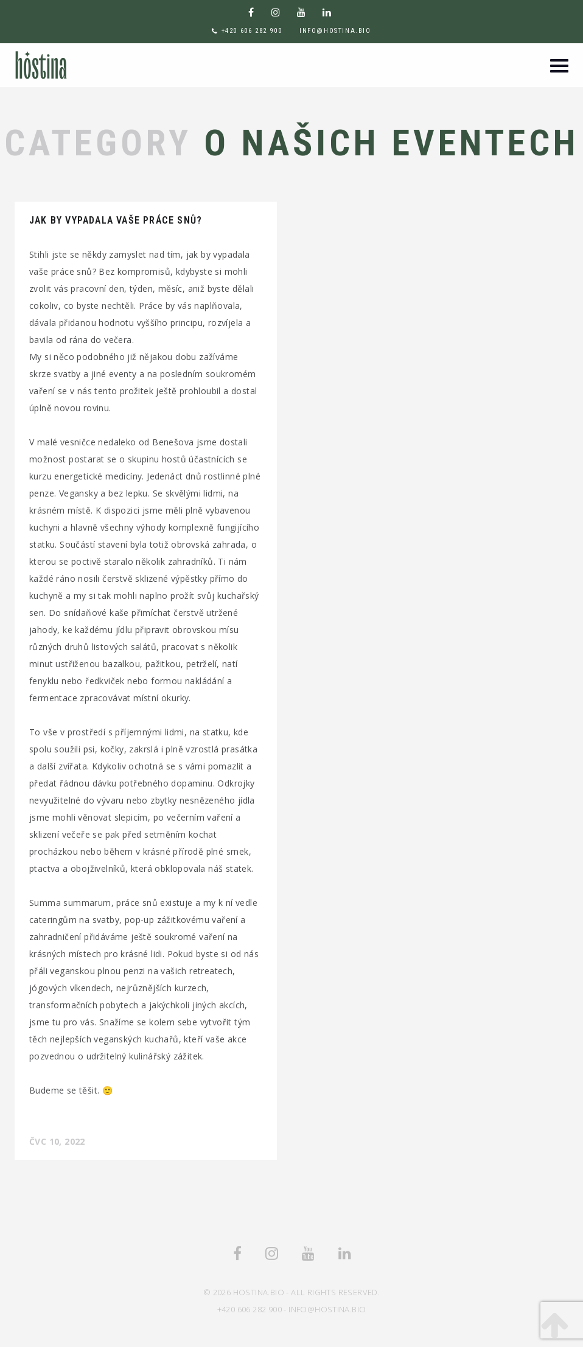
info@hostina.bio (335, 31)
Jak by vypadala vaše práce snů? (115, 220)
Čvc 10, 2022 (57, 1141)
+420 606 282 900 (252, 31)
